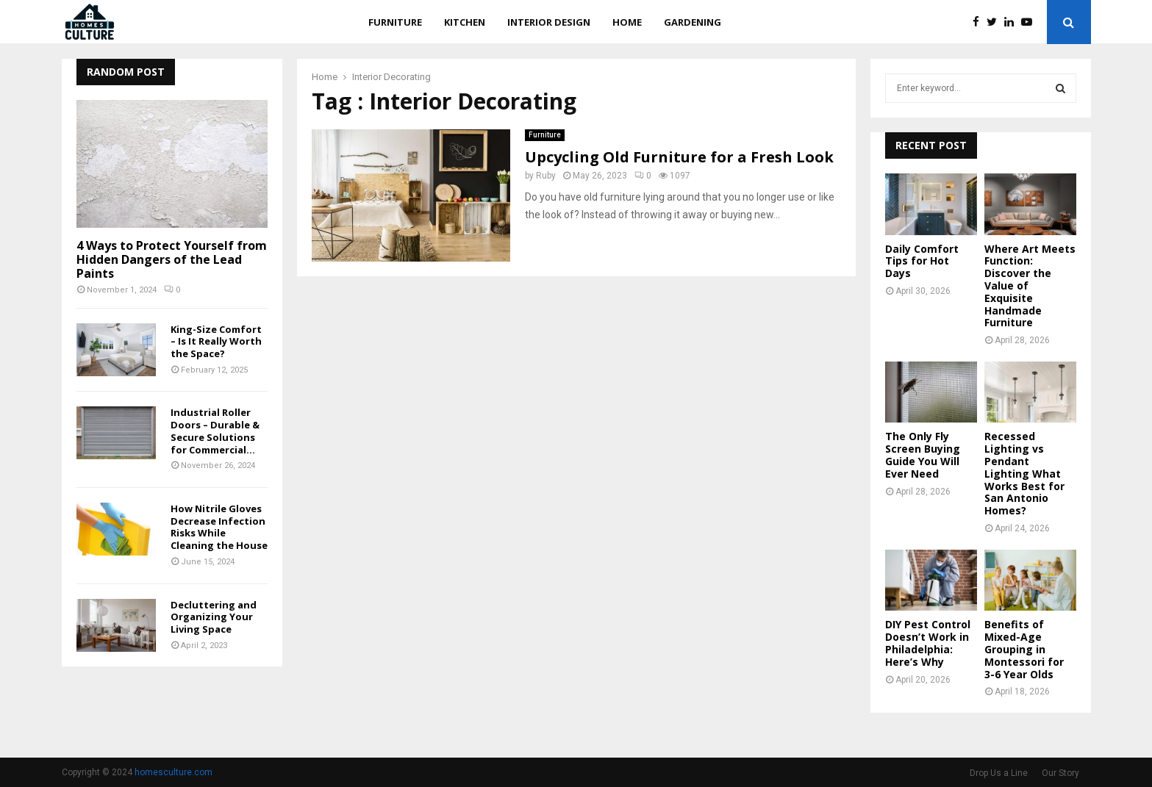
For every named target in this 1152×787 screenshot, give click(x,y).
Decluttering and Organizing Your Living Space (214, 617)
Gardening (692, 22)
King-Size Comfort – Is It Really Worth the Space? (216, 342)
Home (627, 22)
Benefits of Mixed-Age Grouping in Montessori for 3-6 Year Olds (1024, 648)
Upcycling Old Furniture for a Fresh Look (679, 157)
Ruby (546, 175)
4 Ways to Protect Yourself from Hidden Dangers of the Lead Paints (171, 259)
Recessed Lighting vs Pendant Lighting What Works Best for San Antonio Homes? (1024, 473)
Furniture (395, 22)
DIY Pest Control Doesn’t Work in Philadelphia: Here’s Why (927, 642)
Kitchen (464, 22)
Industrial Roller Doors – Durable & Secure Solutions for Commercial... (215, 431)
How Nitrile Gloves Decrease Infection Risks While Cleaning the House (219, 527)
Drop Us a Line (999, 773)
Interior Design (548, 22)
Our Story (1060, 773)
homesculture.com (173, 772)
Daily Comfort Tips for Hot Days (922, 261)
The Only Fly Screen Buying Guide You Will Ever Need (922, 454)
